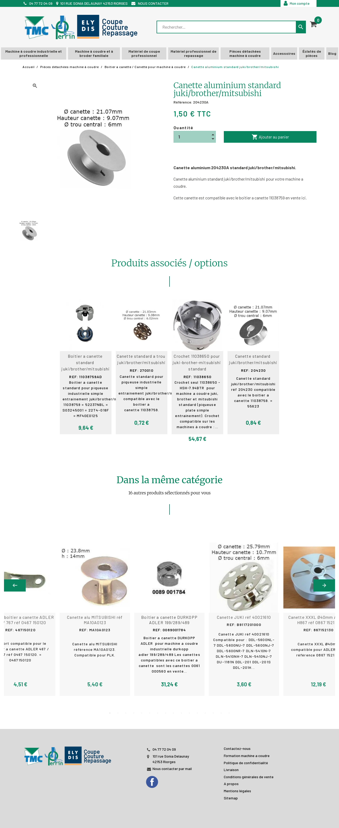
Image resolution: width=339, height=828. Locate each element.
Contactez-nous (237, 748)
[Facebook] (157, 780)
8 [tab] (165, 713)
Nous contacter (153, 3)
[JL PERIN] (69, 753)
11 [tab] (189, 713)
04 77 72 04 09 (40, 3)
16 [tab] (229, 713)
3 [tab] (125, 713)
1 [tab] (110, 713)
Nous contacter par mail (172, 768)
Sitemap (231, 798)
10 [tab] (181, 713)
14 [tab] (213, 713)
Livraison (231, 769)
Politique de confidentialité (246, 762)
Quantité (183, 127)
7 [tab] (157, 713)
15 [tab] (221, 713)
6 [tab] (149, 713)
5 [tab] (141, 713)
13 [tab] (205, 713)
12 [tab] (197, 713)
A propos (231, 783)
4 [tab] (133, 713)
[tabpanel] (169, 619)
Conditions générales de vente (249, 777)
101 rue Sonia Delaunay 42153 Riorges (94, 3)
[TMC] (83, 27)
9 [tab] (173, 713)
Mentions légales (237, 791)
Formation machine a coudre (247, 755)
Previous (15, 585)
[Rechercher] (227, 27)
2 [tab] (118, 713)
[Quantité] (194, 137)
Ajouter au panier (270, 137)
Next (324, 585)
